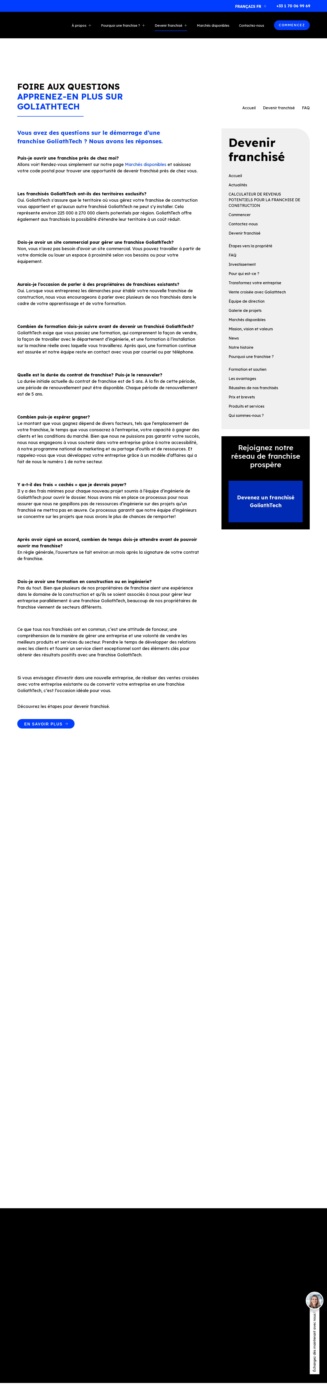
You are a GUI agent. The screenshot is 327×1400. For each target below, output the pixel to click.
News (234, 338)
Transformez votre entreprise (255, 282)
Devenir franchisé (168, 25)
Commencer (240, 214)
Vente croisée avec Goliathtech (257, 292)
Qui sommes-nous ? (246, 415)
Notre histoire (241, 347)
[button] (251, 6)
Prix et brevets (242, 397)
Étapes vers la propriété (250, 246)
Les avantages (242, 378)
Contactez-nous (251, 25)
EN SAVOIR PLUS (43, 724)
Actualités (238, 185)
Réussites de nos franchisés (253, 387)
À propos (79, 25)
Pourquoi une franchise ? (120, 25)
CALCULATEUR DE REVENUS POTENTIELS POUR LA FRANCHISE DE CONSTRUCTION (264, 200)
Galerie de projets (245, 310)
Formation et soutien (247, 369)
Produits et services (246, 406)
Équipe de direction (247, 301)
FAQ (232, 255)
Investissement (242, 264)
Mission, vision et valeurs (251, 329)
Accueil (249, 107)
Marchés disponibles (213, 25)
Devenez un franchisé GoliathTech (265, 501)
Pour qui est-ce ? (244, 273)
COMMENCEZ (292, 25)
